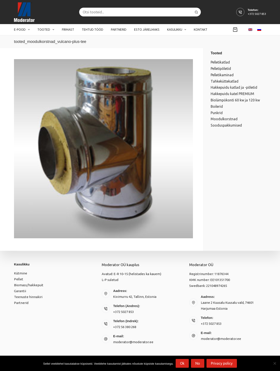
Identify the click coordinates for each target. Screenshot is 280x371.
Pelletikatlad (220, 62)
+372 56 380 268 (124, 327)
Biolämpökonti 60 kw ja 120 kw (235, 100)
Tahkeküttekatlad (224, 81)
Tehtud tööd (92, 29)
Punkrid (217, 113)
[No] (274, 363)
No (197, 363)
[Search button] (196, 12)
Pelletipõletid (221, 69)
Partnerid (118, 29)
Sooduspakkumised (226, 125)
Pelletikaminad (222, 75)
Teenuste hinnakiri (28, 297)
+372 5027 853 (257, 13)
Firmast (68, 29)
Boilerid (217, 106)
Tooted (46, 29)
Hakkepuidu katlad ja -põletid (234, 87)
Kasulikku (177, 29)
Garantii (20, 291)
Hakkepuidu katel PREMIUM (232, 94)
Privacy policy (222, 363)
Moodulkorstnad (224, 119)
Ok (182, 363)
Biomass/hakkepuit (28, 285)
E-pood (23, 29)
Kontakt (200, 29)
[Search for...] (135, 12)
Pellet (18, 279)
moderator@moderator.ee (133, 342)
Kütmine (20, 273)
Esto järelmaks (146, 29)
